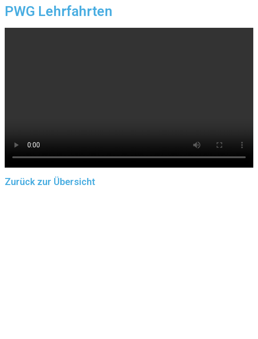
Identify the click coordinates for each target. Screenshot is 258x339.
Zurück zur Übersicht (50, 181)
